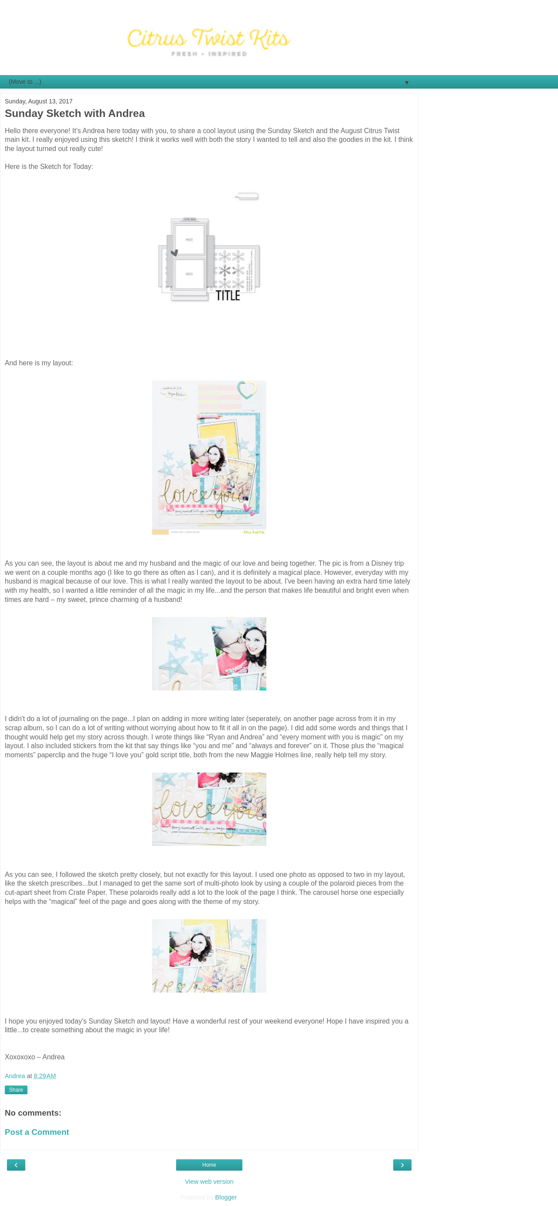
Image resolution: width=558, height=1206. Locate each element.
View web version (209, 1181)
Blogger (226, 1197)
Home (209, 1165)
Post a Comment (37, 1132)
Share (16, 1090)
